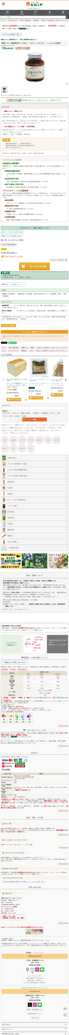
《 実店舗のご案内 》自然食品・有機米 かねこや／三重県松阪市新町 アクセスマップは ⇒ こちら (25, 939)
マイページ (49, 13)
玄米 (59, 427)
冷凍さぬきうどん (44, 430)
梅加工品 (35, 20)
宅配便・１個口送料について (34, 658)
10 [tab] (40, 570)
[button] (3, 380)
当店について (8, 13)
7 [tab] (36, 570)
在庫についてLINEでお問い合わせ (12, 232)
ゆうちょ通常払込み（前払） (6, 788)
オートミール (29, 427)
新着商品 (22, 13)
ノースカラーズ (43, 425)
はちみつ (22, 448)
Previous (3, 562)
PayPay (3, 782)
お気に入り (35, 13)
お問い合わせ (6, 1024)
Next (66, 562)
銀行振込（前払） (3, 792)
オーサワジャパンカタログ (57, 425)
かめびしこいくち (7, 430)
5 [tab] (33, 570)
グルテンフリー (23, 433)
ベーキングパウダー (40, 427)
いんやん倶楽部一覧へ (11, 34)
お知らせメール (7, 1029)
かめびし (39, 440)
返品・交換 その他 (34, 818)
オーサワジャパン (13, 20)
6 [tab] (34, 570)
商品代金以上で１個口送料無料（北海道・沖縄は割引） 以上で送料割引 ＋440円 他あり (34, 27)
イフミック (5, 433)
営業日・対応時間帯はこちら (35, 1009)
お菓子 (13, 440)
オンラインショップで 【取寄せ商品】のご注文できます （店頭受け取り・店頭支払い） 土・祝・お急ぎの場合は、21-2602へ (35, 979)
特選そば (33, 430)
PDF (35, 931)
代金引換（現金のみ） (7, 777)
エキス (31, 350)
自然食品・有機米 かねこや (9, 900)
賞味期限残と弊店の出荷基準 (10, 868)
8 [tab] (37, 570)
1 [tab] (27, 570)
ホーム (3, 20)
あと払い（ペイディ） (7, 795)
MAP (17, 904)
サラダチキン (52, 427)
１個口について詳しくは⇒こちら (14, 662)
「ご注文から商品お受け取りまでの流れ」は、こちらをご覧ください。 (24, 882)
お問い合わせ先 (34, 887)
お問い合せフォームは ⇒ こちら (11, 898)
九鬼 (47, 440)
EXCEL (41, 931)
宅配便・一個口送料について (13, 284)
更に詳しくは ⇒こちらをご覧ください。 (16, 609)
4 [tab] (31, 570)
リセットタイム (55, 430)
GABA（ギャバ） (20, 425)
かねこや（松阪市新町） (39, 799)
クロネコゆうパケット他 (34, 730)
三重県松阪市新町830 (35, 956)
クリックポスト (7, 741)
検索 (67, 17)
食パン (5, 448)
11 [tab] (41, 570)
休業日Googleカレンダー (35, 1013)
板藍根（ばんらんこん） (16, 427)
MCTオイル (14, 433)
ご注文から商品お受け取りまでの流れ (12, 878)
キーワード (6, 405)
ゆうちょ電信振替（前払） (6, 785)
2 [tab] (28, 570)
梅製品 (32, 347)
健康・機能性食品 (13, 347)
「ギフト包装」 (29, 844)
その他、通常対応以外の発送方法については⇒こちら (19, 743)
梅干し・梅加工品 (25, 20)
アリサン (31, 440)
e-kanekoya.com (34, 991)
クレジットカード (6, 780)
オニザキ (56, 440)
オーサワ (22, 440)
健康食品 (23, 350)
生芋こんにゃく (18, 430)
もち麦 (27, 430)
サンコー (4, 427)
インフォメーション (35, 988)
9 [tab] (38, 570)
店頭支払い (4, 797)
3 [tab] (30, 570)
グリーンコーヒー (32, 425)
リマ (30, 448)
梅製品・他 (24, 347)
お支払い (34, 753)
